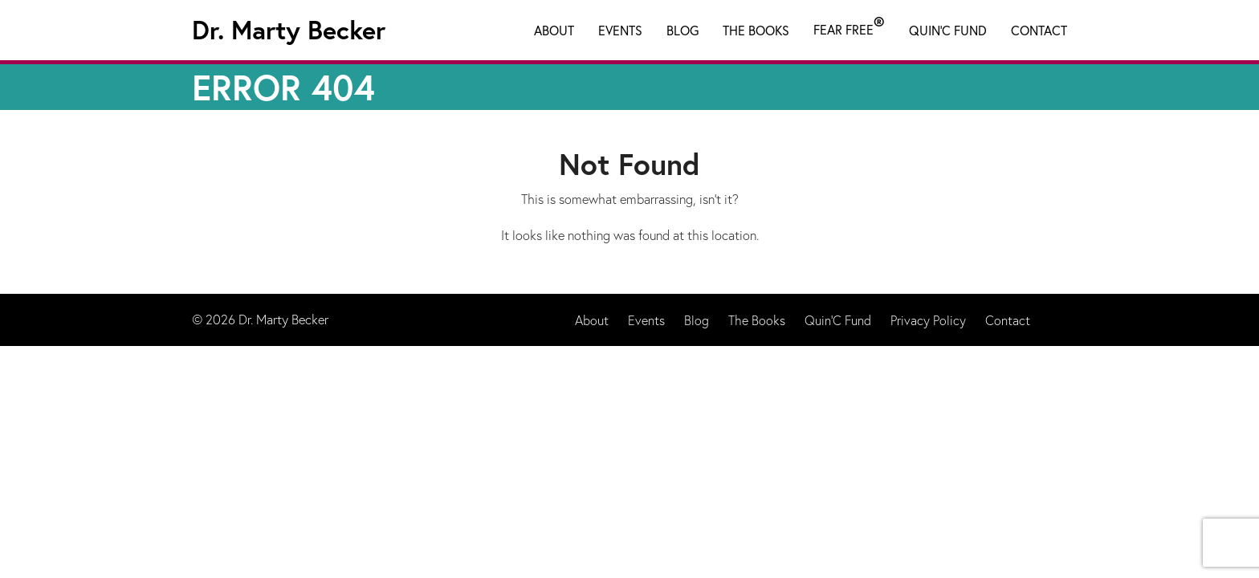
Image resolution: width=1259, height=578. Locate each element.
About (554, 30)
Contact (1039, 30)
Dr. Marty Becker (288, 30)
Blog (682, 30)
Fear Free (849, 26)
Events (620, 30)
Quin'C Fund (948, 30)
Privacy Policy (928, 319)
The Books (756, 30)
